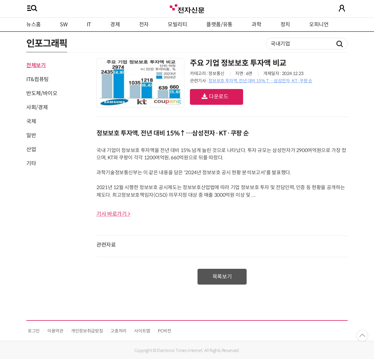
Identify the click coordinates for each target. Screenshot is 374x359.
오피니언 (319, 24)
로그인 (34, 331)
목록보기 (222, 276)
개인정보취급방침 (87, 331)
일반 (31, 135)
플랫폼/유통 (219, 24)
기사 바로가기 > (113, 214)
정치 (285, 24)
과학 (256, 24)
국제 (31, 121)
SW (63, 24)
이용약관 (55, 331)
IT (89, 24)
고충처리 (118, 331)
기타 (31, 163)
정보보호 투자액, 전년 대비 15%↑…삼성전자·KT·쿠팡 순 (260, 80)
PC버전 (164, 331)
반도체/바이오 (41, 93)
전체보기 (36, 65)
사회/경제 (37, 107)
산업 (31, 149)
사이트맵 (142, 331)
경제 (115, 24)
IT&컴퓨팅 (37, 79)
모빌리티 (177, 24)
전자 (144, 24)
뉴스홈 (33, 24)
